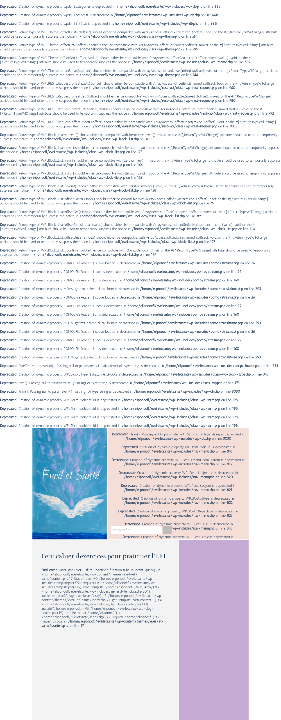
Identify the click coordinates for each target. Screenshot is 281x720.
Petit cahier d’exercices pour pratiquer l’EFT (104, 556)
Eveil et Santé (70, 476)
